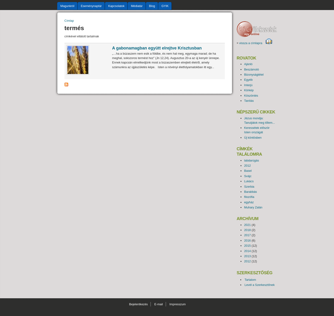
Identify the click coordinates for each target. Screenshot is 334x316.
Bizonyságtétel (253, 74)
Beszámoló (251, 69)
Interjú (248, 85)
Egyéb (248, 79)
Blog (152, 6)
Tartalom (250, 279)
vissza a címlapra (255, 43)
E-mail (158, 304)
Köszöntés (251, 95)
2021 (247, 225)
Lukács (249, 181)
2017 (247, 235)
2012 (247, 165)
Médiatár (137, 6)
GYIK (165, 6)
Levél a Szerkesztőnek (259, 285)
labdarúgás (251, 160)
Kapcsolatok (116, 6)
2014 (247, 251)
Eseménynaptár (91, 6)
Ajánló (248, 64)
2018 (247, 230)
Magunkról (67, 6)
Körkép (249, 90)
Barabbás (250, 191)
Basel (247, 170)
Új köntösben (253, 137)
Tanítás (249, 100)
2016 (247, 240)
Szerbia (249, 186)
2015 (247, 245)
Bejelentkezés (138, 304)
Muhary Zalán (253, 207)
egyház (249, 202)
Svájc (247, 176)
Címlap (69, 20)
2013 (247, 256)
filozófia (249, 197)
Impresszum (177, 304)
